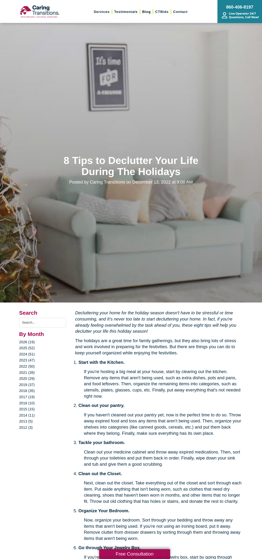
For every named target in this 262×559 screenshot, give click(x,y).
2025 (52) (27, 348)
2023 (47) (27, 360)
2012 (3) (26, 427)
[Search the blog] (42, 322)
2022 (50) (27, 366)
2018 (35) (27, 391)
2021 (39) (27, 373)
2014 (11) (27, 415)
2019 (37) (27, 385)
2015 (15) (27, 409)
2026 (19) (27, 342)
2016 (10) (27, 403)
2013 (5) (26, 421)
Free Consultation (135, 554)
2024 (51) (27, 354)
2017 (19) (27, 397)
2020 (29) (27, 379)
